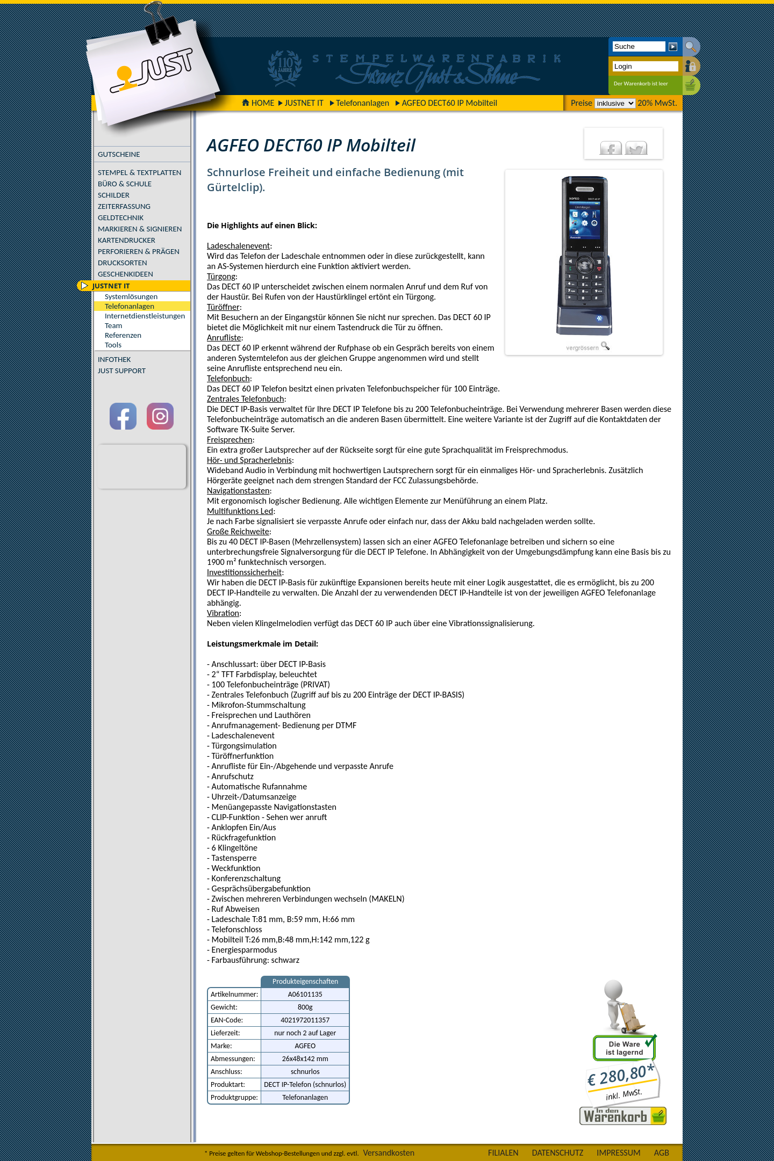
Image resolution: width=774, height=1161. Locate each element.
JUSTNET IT (304, 103)
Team (114, 325)
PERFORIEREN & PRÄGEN (139, 251)
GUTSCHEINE (119, 154)
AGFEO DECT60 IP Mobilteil (450, 103)
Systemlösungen (131, 296)
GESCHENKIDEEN (125, 274)
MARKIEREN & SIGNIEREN (140, 229)
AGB (661, 1153)
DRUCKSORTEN (122, 262)
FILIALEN (503, 1153)
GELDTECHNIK (121, 217)
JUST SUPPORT (122, 370)
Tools (113, 345)
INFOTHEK (114, 359)
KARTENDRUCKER (126, 240)
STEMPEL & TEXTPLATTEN (139, 172)
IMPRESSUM (619, 1153)
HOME (258, 103)
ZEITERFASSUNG (124, 206)
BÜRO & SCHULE (125, 183)
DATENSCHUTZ (558, 1153)
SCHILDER (114, 195)
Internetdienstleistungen (145, 316)
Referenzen (123, 335)
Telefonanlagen (362, 103)
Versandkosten (388, 1153)
